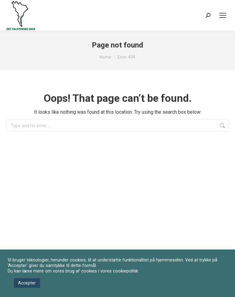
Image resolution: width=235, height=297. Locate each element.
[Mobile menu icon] (223, 15)
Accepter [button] (27, 282)
